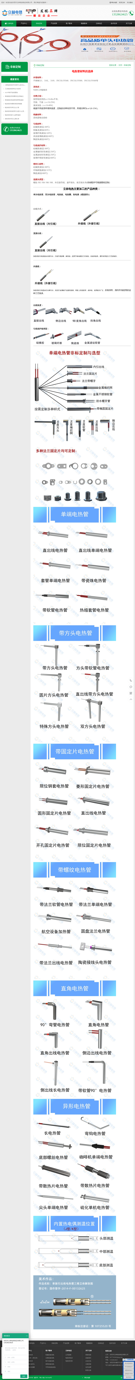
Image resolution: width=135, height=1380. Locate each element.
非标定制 (39, 23)
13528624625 (131, 680)
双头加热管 (29, 1361)
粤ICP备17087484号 (45, 1377)
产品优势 (54, 23)
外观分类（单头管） (32, 1358)
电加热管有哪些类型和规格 (13, 104)
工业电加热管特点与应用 (13, 89)
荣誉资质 (88, 1355)
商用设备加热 (50, 1364)
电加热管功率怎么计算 (12, 107)
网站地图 (114, 2)
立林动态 (99, 23)
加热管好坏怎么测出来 (12, 119)
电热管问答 (69, 1361)
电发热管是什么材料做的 (13, 115)
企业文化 (88, 1361)
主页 (120, 65)
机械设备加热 (50, 1355)
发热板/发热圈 (30, 1367)
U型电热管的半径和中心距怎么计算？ (17, 85)
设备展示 (88, 1358)
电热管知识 (69, 1358)
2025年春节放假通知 (11, 92)
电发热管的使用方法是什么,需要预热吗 (17, 111)
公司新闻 (68, 1355)
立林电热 (10, 23)
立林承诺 (88, 1364)
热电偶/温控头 (30, 1364)
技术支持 (114, 23)
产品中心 (24, 23)
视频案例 (84, 23)
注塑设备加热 (50, 1358)
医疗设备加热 (50, 1361)
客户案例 (69, 23)
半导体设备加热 (51, 1367)
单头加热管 (29, 1355)
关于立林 (124, 1343)
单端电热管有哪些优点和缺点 (14, 96)
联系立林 (122, 2)
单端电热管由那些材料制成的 (14, 100)
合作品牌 (88, 1367)
